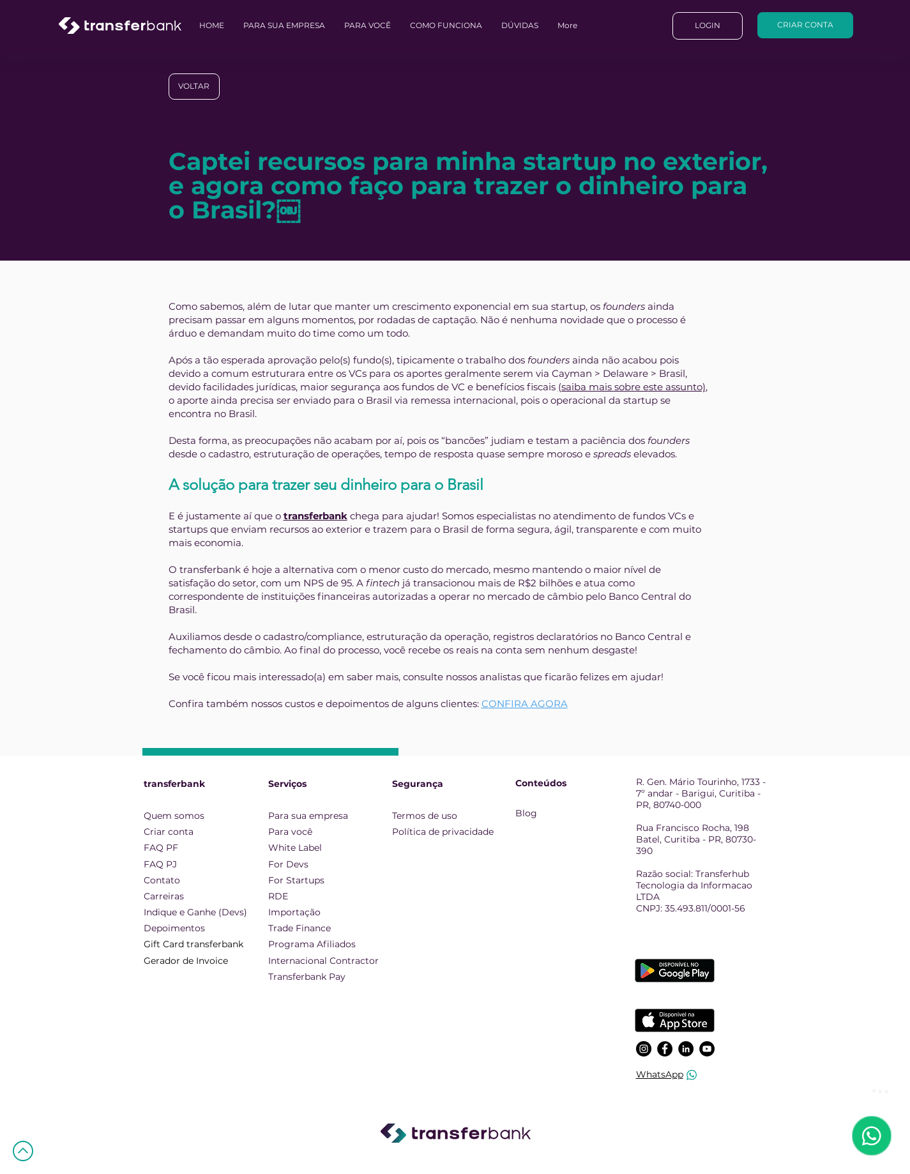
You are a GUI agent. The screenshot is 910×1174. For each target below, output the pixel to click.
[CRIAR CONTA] (805, 25)
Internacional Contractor (323, 960)
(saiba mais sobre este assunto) (632, 387)
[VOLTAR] (194, 86)
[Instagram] (643, 1048)
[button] (520, 25)
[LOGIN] (707, 26)
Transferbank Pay (306, 976)
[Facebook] (664, 1048)
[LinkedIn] (686, 1048)
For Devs (288, 864)
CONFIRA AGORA (525, 704)
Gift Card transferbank (193, 944)
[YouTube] (707, 1048)
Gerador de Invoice (186, 960)
